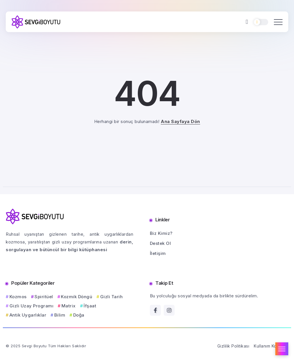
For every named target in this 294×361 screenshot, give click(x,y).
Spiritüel (43, 296)
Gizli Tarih (111, 296)
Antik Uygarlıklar (28, 315)
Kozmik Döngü (76, 296)
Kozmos (18, 296)
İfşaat (90, 306)
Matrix (68, 306)
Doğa (78, 315)
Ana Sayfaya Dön (180, 121)
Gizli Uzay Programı (31, 306)
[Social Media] (155, 310)
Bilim (59, 315)
